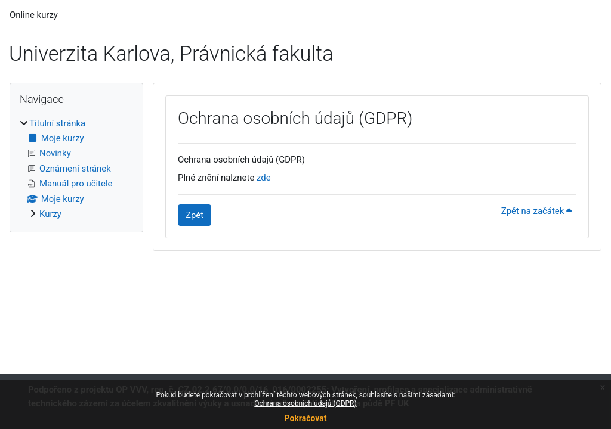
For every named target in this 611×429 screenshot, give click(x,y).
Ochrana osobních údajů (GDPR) (305, 403)
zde (264, 177)
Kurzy (50, 214)
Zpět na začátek (536, 211)
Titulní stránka (57, 123)
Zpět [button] (194, 215)
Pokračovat (305, 418)
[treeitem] (76, 169)
